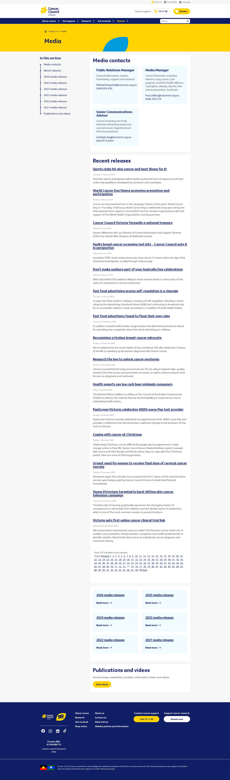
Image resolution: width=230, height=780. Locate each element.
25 (107, 559)
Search (188, 21)
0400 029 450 (104, 88)
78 (144, 566)
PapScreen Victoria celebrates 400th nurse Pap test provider (138, 409)
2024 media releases (110, 617)
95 (124, 570)
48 (112, 563)
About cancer (82, 713)
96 (128, 570)
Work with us (101, 721)
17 (165, 556)
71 (116, 566)
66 (95, 566)
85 (173, 566)
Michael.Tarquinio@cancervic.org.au (116, 85)
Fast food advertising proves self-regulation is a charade (135, 291)
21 (181, 556)
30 (128, 559)
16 (161, 556)
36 (153, 559)
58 (153, 563)
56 (144, 563)
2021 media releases (159, 640)
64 (177, 563)
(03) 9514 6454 (105, 140)
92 (112, 570)
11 (140, 556)
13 (148, 556)
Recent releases (52, 70)
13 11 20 (163, 11)
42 (177, 559)
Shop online (81, 726)
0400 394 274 (153, 99)
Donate (183, 11)
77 (140, 566)
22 (95, 559)
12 (144, 556)
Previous (105, 556)
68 (103, 566)
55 (140, 563)
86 (177, 566)
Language (184, 2)
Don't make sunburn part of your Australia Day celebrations (138, 269)
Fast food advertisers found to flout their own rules (131, 316)
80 (153, 566)
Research (79, 717)
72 (120, 566)
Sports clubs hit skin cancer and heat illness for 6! (130, 169)
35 (149, 559)
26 (112, 559)
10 (136, 556)
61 (165, 563)
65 (181, 563)
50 (120, 563)
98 (136, 570)
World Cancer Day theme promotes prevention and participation (131, 192)
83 (165, 566)
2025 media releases (159, 595)
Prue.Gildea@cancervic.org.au (162, 95)
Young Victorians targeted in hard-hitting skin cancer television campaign (133, 493)
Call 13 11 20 (146, 719)
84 (169, 566)
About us (156, 2)
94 (120, 570)
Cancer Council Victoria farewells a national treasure (132, 222)
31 (132, 559)
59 (157, 563)
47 (107, 563)
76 (136, 566)
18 (169, 556)
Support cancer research (177, 713)
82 (161, 566)
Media (63, 31)
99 (140, 570)
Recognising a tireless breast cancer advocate (127, 337)
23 (99, 559)
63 (173, 563)
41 (173, 559)
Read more (102, 602)
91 (107, 570)
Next (144, 570)
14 (152, 556)
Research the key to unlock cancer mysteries (126, 359)
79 (149, 566)
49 (116, 563)
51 (124, 563)
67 (99, 566)
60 (161, 563)
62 (169, 563)
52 (128, 563)
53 (132, 563)
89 (99, 570)
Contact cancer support (146, 713)
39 (165, 559)
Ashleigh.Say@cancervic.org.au (113, 137)
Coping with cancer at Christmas (117, 434)
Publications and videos (57, 113)
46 (103, 563)
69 (107, 566)
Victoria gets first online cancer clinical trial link (129, 520)
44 (95, 563)
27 (116, 559)
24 (103, 559)
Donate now (177, 719)
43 (181, 559)
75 (132, 566)
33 (140, 559)
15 (156, 556)
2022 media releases (110, 640)
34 (144, 559)
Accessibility (170, 2)
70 (112, 566)
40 (169, 559)
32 (136, 559)
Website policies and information (112, 726)
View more (102, 684)
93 (116, 570)
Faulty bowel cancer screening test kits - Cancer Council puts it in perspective (140, 246)
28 (120, 559)
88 (95, 570)
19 (173, 556)
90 (103, 570)
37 (157, 559)
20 (177, 556)
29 (124, 559)
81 (157, 566)
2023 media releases (159, 617)
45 (99, 563)
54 (136, 563)
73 (124, 566)
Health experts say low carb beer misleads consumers (132, 384)
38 (161, 559)
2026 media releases (110, 595)
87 (181, 566)
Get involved (81, 721)
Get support (69, 20)
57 (149, 563)
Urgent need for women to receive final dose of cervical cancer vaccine (140, 465)
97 (132, 570)
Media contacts (52, 64)
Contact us (100, 717)
